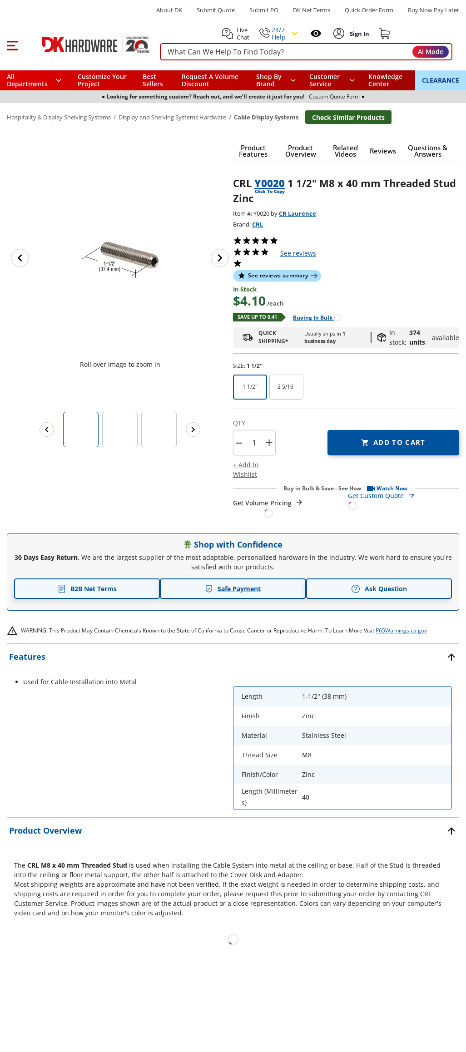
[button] (12, 44)
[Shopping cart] (384, 33)
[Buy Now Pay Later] (433, 10)
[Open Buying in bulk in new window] (313, 317)
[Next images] (193, 429)
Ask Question (379, 588)
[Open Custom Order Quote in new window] (403, 500)
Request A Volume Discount (210, 80)
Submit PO (263, 10)
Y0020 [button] (269, 183)
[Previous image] (20, 258)
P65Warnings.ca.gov (401, 630)
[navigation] (332, 80)
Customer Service (324, 80)
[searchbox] (306, 52)
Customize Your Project (102, 80)
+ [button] (269, 442)
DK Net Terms (311, 10)
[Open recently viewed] (316, 33)
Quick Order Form (369, 10)
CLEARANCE (440, 80)
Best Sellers (153, 80)
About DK (169, 10)
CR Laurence (297, 213)
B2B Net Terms (87, 588)
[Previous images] (47, 429)
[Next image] (220, 258)
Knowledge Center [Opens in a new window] (385, 80)
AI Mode (430, 51)
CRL (257, 224)
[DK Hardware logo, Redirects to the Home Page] (85, 44)
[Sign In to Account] (358, 33)
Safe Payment (233, 588)
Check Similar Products (348, 117)
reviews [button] (298, 253)
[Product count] (254, 443)
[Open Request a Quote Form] (268, 508)
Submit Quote (216, 10)
